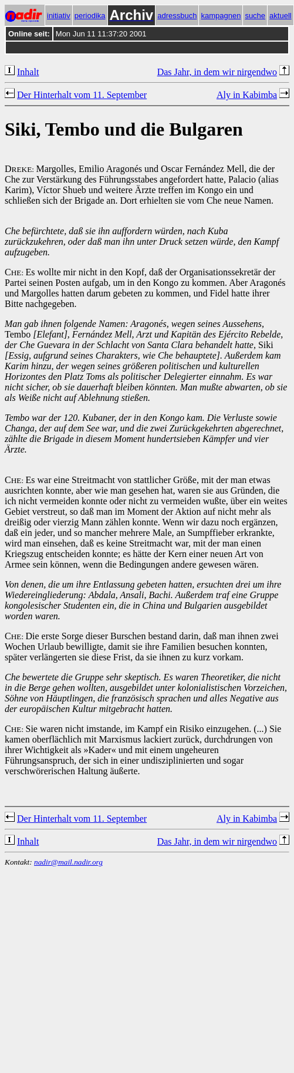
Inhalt (28, 72)
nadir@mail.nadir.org (68, 862)
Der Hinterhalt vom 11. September (82, 95)
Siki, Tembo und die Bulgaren (124, 129)
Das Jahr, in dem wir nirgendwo (217, 72)
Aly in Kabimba (247, 95)
